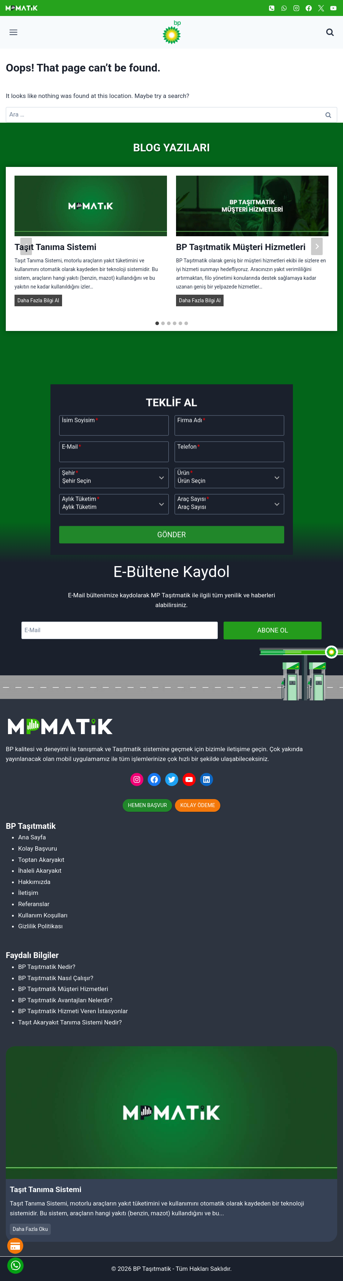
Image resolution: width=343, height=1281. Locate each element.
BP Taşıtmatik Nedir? (46, 966)
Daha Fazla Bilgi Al (39, 307)
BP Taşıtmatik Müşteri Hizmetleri (241, 253)
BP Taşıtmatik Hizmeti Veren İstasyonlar (73, 1011)
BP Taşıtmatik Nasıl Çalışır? (55, 978)
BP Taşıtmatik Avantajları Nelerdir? (65, 1000)
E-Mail (71, 557)
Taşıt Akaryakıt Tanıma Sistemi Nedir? (70, 1022)
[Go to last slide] (26, 252)
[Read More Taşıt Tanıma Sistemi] (91, 211)
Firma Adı (191, 531)
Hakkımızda (34, 881)
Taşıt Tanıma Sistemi (56, 253)
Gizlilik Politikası (40, 926)
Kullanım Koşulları (43, 915)
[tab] (157, 329)
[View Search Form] (330, 32)
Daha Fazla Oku (32, 1230)
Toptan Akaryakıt (41, 859)
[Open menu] (13, 32)
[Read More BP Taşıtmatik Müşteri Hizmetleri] (252, 211)
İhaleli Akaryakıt (39, 870)
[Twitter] (321, 8)
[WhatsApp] (284, 8)
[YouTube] (333, 8)
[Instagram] (296, 8)
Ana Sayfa (32, 837)
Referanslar (33, 904)
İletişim (28, 892)
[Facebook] (308, 8)
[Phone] (271, 8)
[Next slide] (317, 252)
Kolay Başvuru (37, 848)
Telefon (188, 557)
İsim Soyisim (80, 531)
